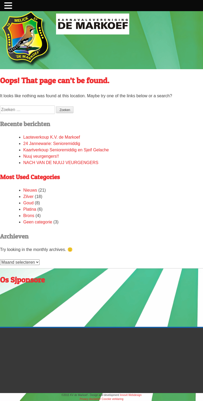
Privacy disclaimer (91, 399)
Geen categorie (37, 222)
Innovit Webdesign (130, 395)
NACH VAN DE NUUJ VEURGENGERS (60, 162)
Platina (29, 209)
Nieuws (30, 190)
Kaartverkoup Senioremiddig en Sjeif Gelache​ (66, 150)
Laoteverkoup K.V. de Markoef (52, 137)
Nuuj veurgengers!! (41, 156)
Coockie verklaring (112, 399)
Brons (28, 215)
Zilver (28, 196)
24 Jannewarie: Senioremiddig (51, 143)
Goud (28, 203)
